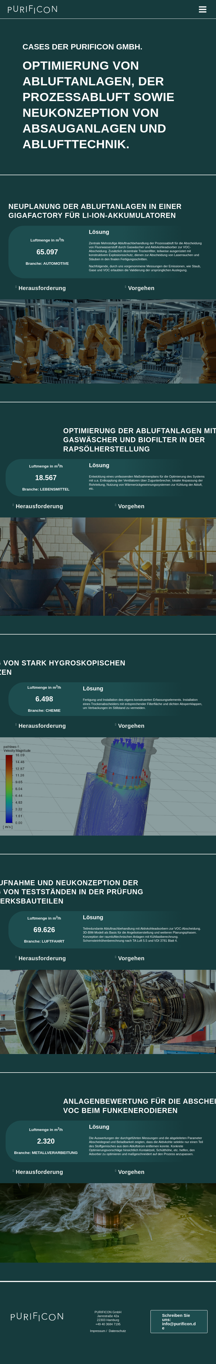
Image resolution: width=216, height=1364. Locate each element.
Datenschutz (117, 1331)
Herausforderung (42, 288)
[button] (63, 288)
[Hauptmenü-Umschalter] (203, 9)
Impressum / (99, 1331)
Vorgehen (141, 288)
